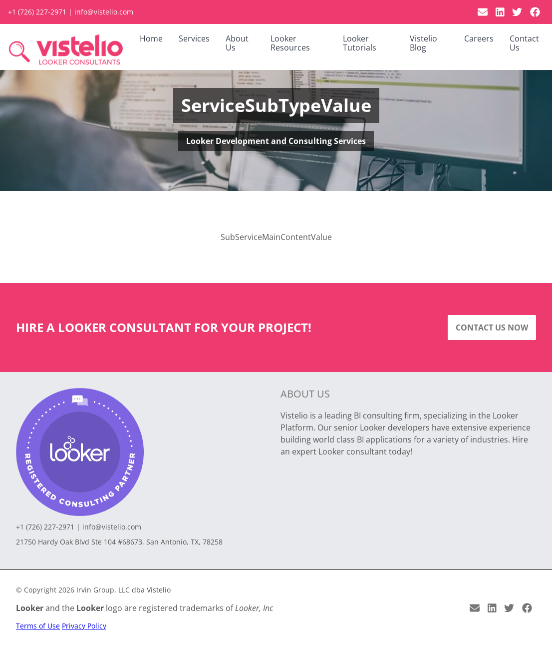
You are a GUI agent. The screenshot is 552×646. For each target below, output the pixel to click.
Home (151, 38)
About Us (237, 43)
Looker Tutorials (359, 43)
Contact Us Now (492, 327)
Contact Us (524, 43)
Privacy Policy (84, 625)
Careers (479, 38)
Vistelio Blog (423, 43)
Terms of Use (38, 625)
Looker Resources (290, 43)
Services (194, 38)
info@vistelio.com (103, 11)
